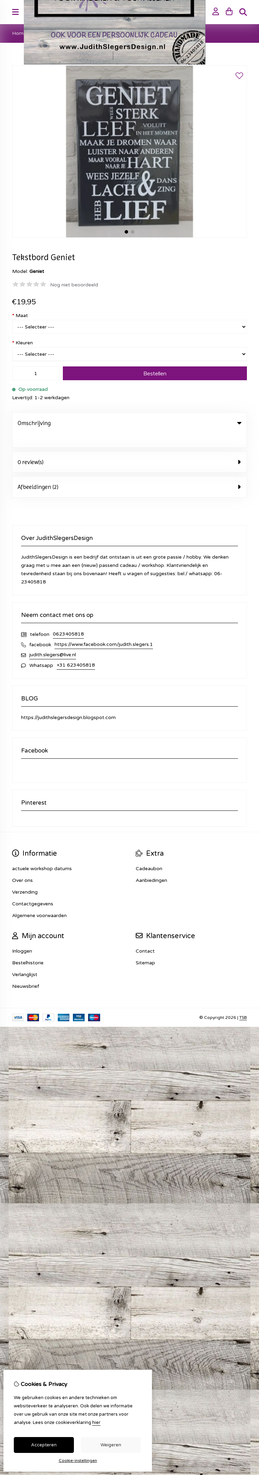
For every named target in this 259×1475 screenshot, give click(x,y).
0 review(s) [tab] (129, 447)
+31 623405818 (76, 651)
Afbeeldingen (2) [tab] (129, 472)
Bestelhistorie (28, 949)
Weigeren (110, 1445)
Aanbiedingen (151, 866)
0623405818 (68, 620)
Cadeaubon (149, 854)
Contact (145, 937)
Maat (20, 315)
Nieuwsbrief (25, 972)
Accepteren (44, 1445)
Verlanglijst (24, 960)
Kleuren (22, 343)
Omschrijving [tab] (129, 423)
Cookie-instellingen (78, 1460)
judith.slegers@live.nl (52, 640)
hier (96, 1422)
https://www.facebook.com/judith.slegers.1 (104, 630)
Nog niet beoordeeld (74, 285)
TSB (243, 1003)
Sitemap (145, 949)
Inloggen (22, 937)
